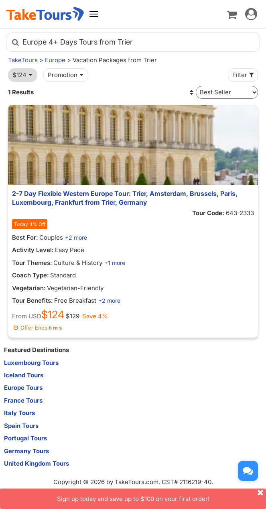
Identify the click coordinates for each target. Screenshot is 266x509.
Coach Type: (30, 275)
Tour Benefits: (32, 300)
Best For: (25, 237)
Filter (244, 75)
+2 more (76, 237)
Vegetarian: (29, 288)
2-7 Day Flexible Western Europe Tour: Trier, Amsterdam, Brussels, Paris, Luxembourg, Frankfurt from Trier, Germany (125, 197)
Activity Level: (33, 250)
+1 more (114, 262)
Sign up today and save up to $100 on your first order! (161, 496)
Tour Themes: (32, 263)
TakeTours (23, 60)
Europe (55, 60)
